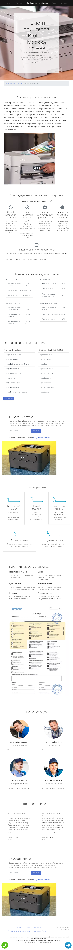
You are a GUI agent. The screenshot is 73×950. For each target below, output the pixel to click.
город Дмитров (45, 392)
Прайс (54, 3)
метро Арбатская (12, 359)
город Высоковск (46, 378)
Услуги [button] (8, 3)
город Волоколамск (47, 369)
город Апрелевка (46, 355)
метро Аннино (10, 378)
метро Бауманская (12, 387)
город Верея (44, 364)
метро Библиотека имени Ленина (17, 364)
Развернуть (9, 398)
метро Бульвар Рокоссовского (16, 392)
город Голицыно (45, 383)
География (19, 3)
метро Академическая (13, 373)
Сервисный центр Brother (14, 83)
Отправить (35, 431)
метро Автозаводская (13, 383)
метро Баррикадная (12, 369)
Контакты (63, 3)
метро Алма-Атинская (13, 355)
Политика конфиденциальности (19, 931)
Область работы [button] (40, 931)
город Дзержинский (47, 387)
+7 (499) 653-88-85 (36, 48)
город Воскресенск (46, 373)
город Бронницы (45, 359)
